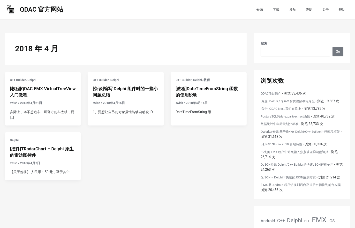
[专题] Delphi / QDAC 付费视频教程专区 (290, 101)
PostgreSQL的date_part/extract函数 (288, 121)
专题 (275, 10)
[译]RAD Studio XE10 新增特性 (283, 149)
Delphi (33, 80)
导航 (302, 10)
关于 (329, 10)
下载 (289, 10)
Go (338, 51)
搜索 (264, 43)
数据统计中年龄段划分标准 (281, 129)
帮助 (343, 10)
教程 (209, 80)
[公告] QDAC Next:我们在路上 (283, 114)
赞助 (316, 10)
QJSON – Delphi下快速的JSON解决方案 (291, 182)
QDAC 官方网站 (41, 9)
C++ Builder (18, 80)
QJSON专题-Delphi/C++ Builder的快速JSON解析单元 (300, 169)
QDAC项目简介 (272, 93)
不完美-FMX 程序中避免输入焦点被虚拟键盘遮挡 (297, 157)
